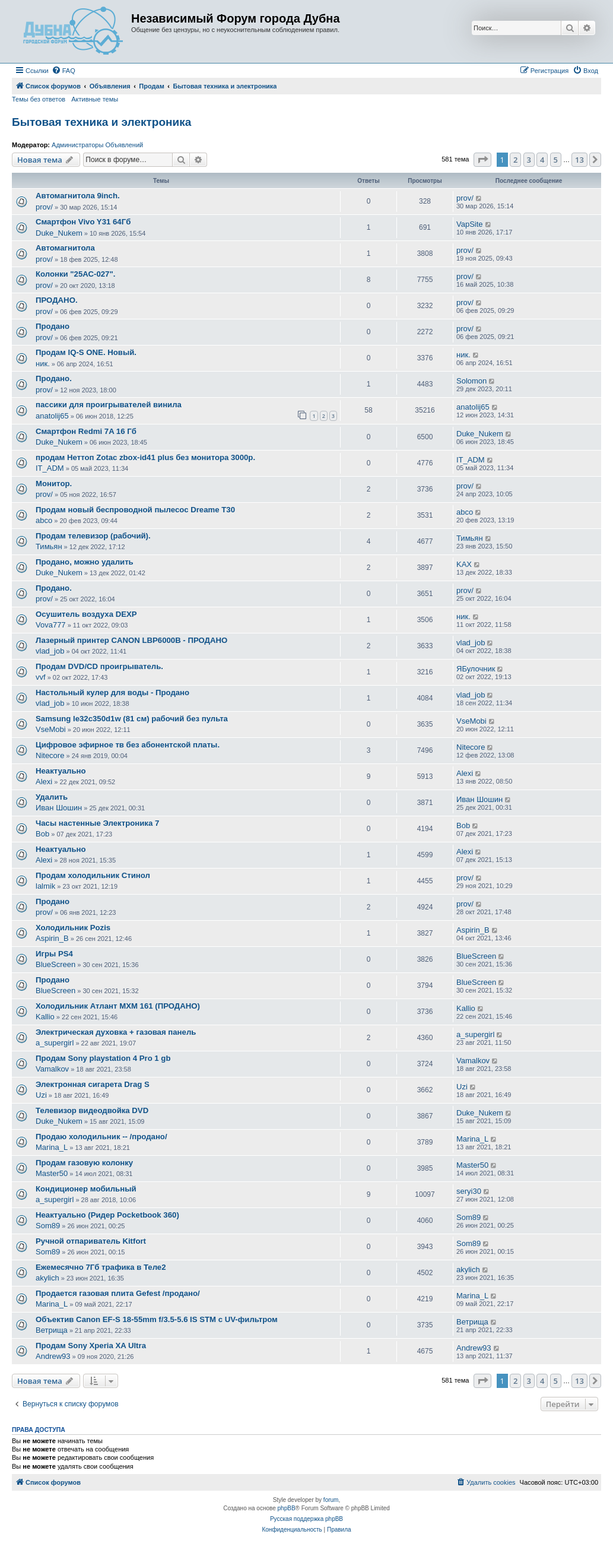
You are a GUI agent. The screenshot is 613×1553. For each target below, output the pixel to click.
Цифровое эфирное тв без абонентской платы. (128, 744)
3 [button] (529, 159)
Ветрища (52, 1330)
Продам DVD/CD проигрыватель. (99, 666)
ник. (43, 363)
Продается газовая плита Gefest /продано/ (118, 1293)
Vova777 (51, 624)
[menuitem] (63, 71)
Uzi (41, 1095)
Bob (42, 833)
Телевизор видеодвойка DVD (92, 1110)
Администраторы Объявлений (97, 144)
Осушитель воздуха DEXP (86, 614)
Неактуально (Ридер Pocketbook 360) (107, 1214)
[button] (482, 160)
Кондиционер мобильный (86, 1188)
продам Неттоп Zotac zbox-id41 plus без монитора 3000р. (145, 457)
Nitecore (50, 755)
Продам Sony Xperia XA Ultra (91, 1345)
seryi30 (468, 1191)
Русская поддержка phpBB (306, 1519)
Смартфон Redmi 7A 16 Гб (86, 431)
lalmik (45, 886)
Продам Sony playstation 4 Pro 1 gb (103, 1058)
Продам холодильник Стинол (93, 875)
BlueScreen (55, 964)
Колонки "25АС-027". (75, 274)
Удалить (52, 797)
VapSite (469, 224)
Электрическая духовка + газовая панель (116, 1032)
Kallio (45, 1016)
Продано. (54, 378)
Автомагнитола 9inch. (78, 195)
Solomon (471, 380)
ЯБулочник (475, 668)
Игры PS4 (54, 953)
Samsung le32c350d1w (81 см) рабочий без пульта (132, 718)
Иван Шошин (59, 807)
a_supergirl (55, 1042)
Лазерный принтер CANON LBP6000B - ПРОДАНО (131, 640)
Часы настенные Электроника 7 (97, 823)
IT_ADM (50, 468)
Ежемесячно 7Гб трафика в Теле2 (101, 1267)
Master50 (52, 1173)
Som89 (48, 1225)
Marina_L (52, 1147)
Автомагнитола (65, 247)
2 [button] (515, 159)
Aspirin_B (52, 938)
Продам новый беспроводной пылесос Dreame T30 (135, 509)
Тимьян (49, 546)
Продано (52, 326)
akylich (47, 1277)
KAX (464, 564)
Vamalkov (52, 1068)
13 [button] (579, 159)
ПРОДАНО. (57, 300)
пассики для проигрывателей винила (109, 404)
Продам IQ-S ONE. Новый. (86, 352)
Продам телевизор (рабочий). (93, 535)
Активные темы (94, 99)
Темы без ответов (38, 99)
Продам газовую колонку (84, 1162)
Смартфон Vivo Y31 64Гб (83, 221)
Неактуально (61, 770)
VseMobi (51, 729)
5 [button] (556, 159)
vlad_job (50, 650)
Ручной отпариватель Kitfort (91, 1241)
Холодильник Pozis (73, 927)
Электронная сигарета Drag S (93, 1084)
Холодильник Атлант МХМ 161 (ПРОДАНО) (118, 1005)
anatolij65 (52, 415)
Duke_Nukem (59, 233)
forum (331, 1500)
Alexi (44, 781)
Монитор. (54, 483)
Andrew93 (53, 1356)
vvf (41, 677)
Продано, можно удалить (85, 561)
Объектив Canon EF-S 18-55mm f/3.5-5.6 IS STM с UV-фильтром (157, 1319)
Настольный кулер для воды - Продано (112, 692)
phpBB (287, 1508)
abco (44, 520)
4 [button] (542, 159)
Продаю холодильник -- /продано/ (101, 1136)
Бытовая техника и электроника (101, 122)
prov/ (44, 206)
